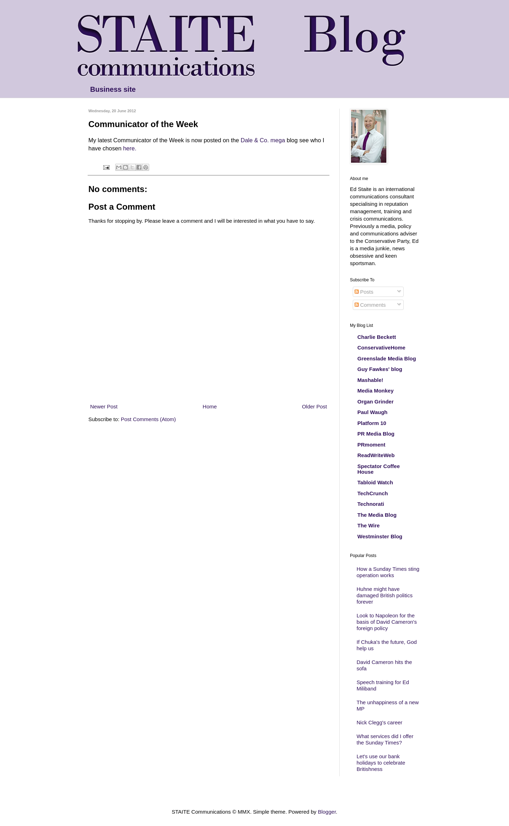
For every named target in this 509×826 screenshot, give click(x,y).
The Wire (368, 525)
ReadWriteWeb (375, 455)
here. (129, 148)
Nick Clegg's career (380, 722)
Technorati (370, 504)
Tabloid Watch (375, 482)
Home (210, 406)
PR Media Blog (375, 434)
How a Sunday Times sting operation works (388, 572)
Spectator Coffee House (378, 469)
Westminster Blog (379, 536)
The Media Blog (377, 515)
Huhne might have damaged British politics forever (385, 595)
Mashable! (370, 380)
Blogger (327, 812)
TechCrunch (372, 493)
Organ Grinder (375, 402)
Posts (364, 292)
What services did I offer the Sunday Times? (385, 739)
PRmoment (371, 445)
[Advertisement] (208, 389)
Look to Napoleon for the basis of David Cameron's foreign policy (387, 621)
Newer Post (104, 406)
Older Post (314, 406)
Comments (370, 305)
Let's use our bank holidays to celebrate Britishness (381, 762)
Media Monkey (375, 391)
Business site (113, 89)
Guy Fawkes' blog (379, 369)
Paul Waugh (372, 412)
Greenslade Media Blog (386, 358)
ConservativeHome (381, 348)
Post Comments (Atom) (148, 419)
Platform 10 (371, 423)
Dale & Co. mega (263, 140)
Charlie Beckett (376, 337)
